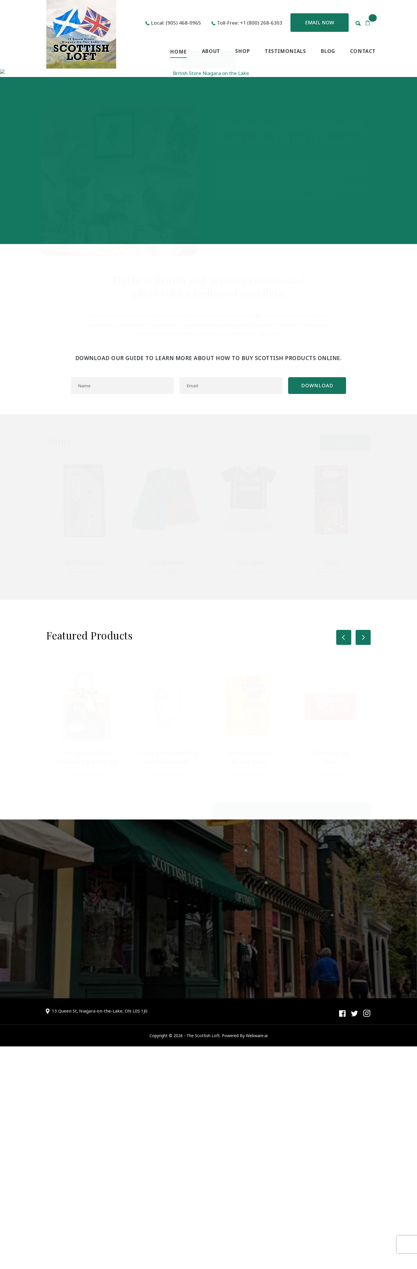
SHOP (242, 51)
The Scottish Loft (203, 1258)
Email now (319, 22)
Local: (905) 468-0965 (176, 22)
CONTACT (363, 51)
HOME (178, 51)
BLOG (328, 51)
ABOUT (211, 51)
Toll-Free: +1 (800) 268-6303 (249, 22)
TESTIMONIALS (285, 51)
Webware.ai (257, 1258)
